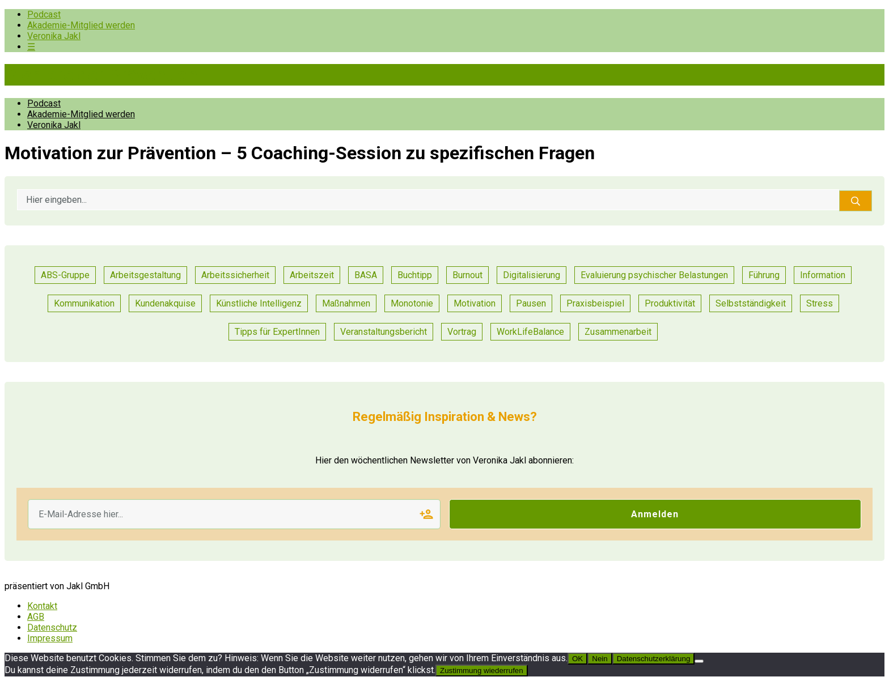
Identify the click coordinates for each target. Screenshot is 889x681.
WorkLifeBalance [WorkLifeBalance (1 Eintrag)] (530, 331)
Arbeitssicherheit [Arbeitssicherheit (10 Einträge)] (235, 275)
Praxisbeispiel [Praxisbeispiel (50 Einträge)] (595, 303)
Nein (599, 658)
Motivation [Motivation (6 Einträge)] (475, 303)
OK (577, 658)
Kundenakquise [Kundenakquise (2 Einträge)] (165, 303)
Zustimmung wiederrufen (481, 670)
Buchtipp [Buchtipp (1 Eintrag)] (414, 275)
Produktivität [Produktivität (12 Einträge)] (670, 303)
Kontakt (42, 606)
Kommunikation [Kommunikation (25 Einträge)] (84, 303)
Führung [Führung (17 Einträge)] (764, 275)
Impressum (50, 638)
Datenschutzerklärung (654, 658)
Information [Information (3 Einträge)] (822, 275)
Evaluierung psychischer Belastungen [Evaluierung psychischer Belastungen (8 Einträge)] (654, 275)
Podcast (44, 14)
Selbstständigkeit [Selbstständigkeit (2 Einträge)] (751, 303)
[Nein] (699, 661)
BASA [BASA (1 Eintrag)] (365, 275)
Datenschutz (52, 627)
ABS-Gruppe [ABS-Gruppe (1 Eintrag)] (65, 275)
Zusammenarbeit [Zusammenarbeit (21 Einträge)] (618, 331)
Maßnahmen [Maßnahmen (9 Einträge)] (346, 303)
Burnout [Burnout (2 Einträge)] (467, 275)
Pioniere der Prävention (101, 75)
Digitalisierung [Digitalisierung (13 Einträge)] (531, 275)
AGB (35, 616)
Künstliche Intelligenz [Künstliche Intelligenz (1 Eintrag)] (259, 303)
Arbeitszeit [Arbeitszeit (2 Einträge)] (312, 275)
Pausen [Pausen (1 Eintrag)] (531, 303)
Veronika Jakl (54, 36)
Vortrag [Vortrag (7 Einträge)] (461, 331)
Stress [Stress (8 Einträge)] (819, 303)
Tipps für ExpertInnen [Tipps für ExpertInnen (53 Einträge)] (277, 331)
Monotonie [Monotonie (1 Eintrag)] (412, 303)
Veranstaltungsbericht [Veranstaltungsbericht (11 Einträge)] (383, 331)
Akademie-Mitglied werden (81, 25)
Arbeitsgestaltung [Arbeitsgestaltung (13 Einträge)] (145, 275)
